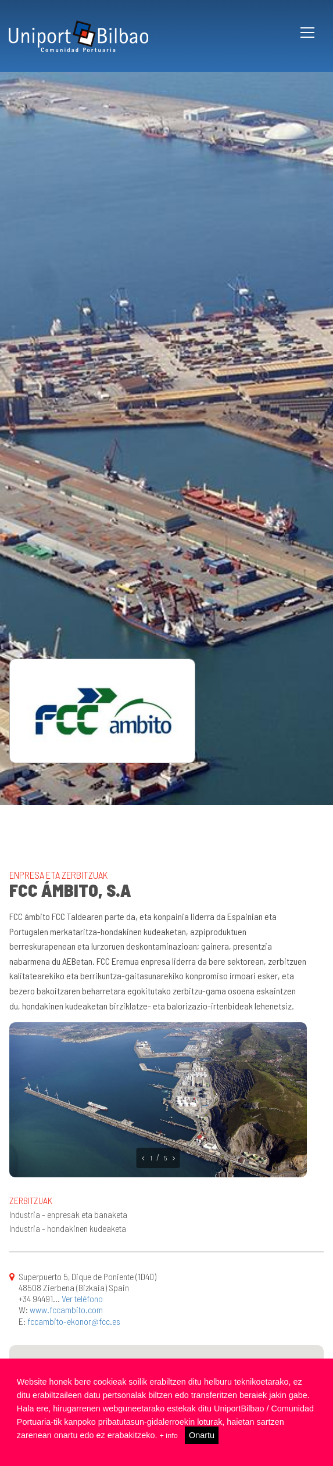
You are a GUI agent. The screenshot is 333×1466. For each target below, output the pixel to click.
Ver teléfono (82, 1298)
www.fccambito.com (66, 1309)
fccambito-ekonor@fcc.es (73, 1321)
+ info (169, 1435)
